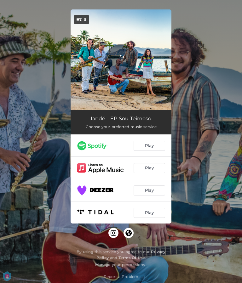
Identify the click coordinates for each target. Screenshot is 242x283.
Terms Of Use (131, 257)
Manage (103, 264)
